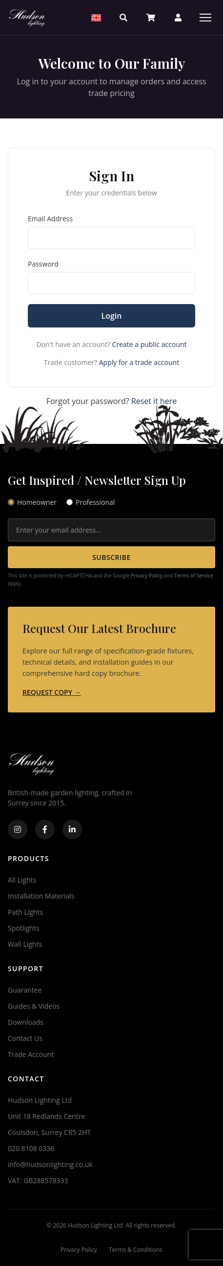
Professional (90, 502)
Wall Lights (25, 944)
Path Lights (25, 912)
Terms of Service (193, 575)
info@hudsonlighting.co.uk (50, 1164)
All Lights (22, 879)
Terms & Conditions (135, 1250)
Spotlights (24, 928)
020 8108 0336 (31, 1148)
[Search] (123, 17)
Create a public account (149, 344)
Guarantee (24, 990)
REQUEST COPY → (51, 692)
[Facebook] (45, 829)
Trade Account (31, 1054)
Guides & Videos (34, 1006)
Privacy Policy (146, 575)
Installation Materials (41, 896)
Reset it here (154, 401)
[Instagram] (17, 829)
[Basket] (151, 17)
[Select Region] (96, 17)
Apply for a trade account (139, 362)
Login (111, 315)
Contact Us (25, 1038)
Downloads (25, 1022)
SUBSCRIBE (111, 557)
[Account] (178, 17)
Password (43, 264)
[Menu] (205, 17)
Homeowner (32, 502)
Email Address (50, 218)
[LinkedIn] (72, 829)
